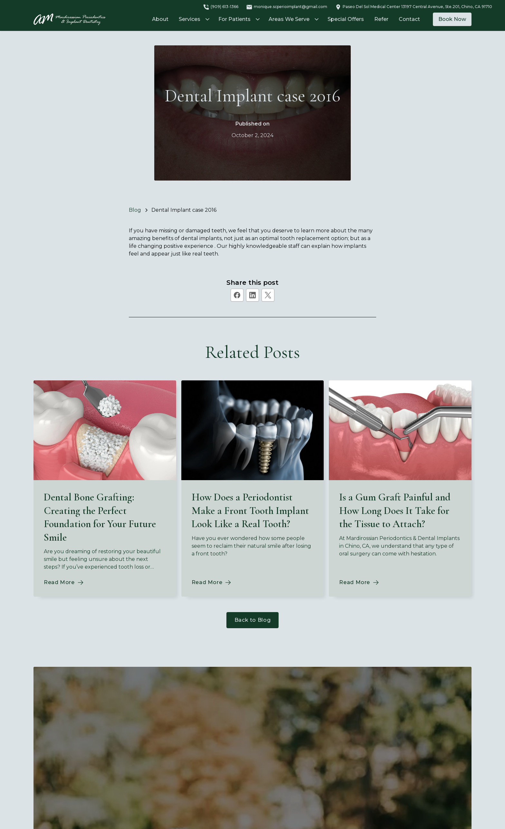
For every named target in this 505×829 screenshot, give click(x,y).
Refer (381, 19)
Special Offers (346, 19)
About (160, 19)
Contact (409, 19)
